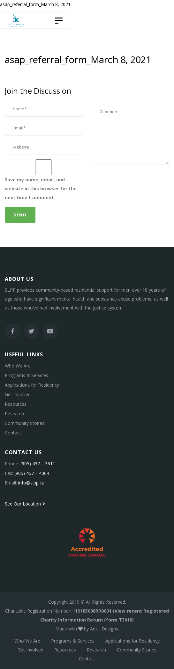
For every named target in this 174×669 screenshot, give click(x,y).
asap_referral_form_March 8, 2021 (35, 4)
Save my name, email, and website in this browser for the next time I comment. (41, 188)
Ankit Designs (104, 629)
